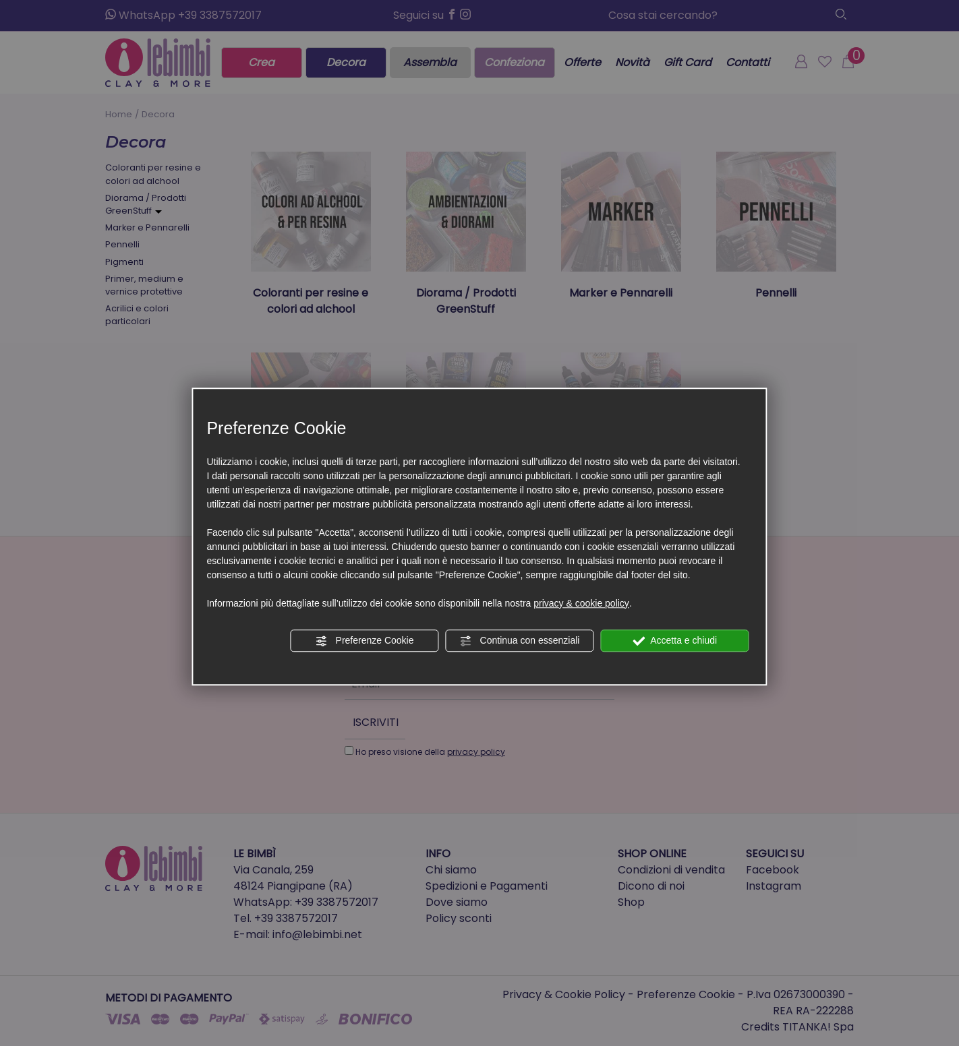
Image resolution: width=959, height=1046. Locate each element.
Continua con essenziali (520, 641)
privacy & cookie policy (581, 603)
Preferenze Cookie (365, 641)
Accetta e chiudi (675, 641)
